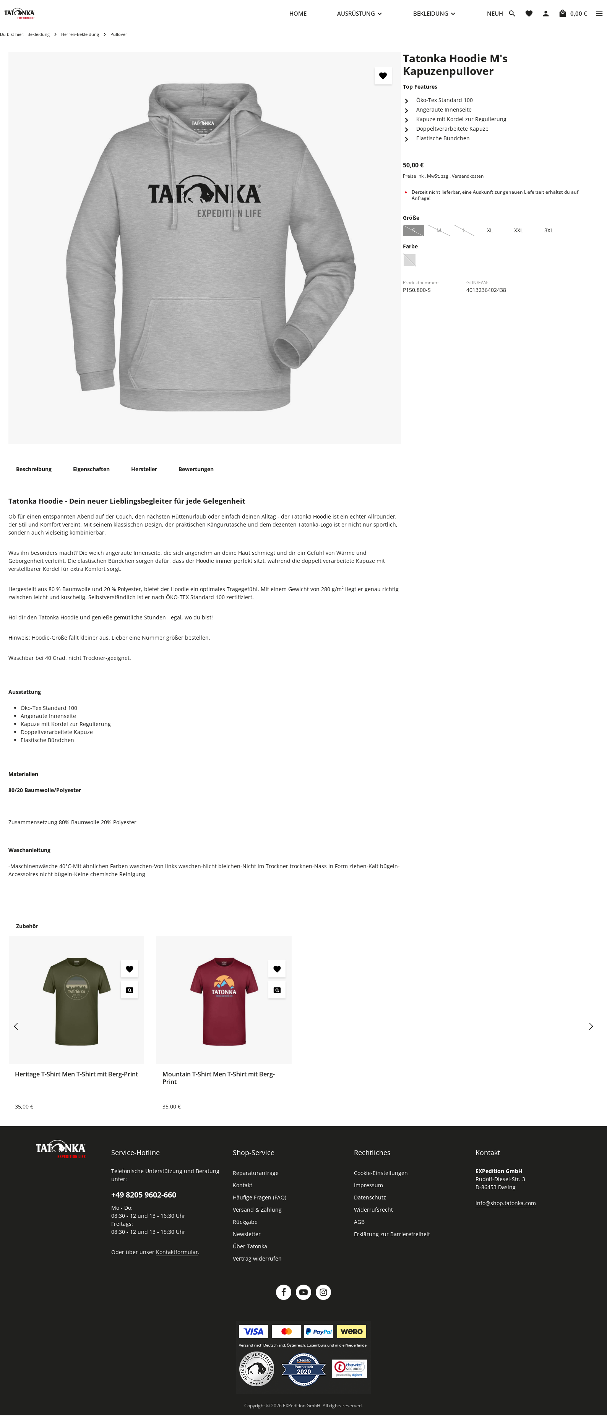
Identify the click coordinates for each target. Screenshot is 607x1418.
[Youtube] (303, 1300)
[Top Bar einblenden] (599, 17)
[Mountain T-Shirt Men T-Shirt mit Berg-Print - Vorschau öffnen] (277, 997)
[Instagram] (323, 1300)
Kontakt (242, 1192)
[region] (205, 256)
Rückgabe (245, 1229)
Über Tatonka (250, 1254)
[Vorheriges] (16, 1034)
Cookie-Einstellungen (381, 1180)
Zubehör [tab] (27, 933)
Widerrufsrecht (373, 1217)
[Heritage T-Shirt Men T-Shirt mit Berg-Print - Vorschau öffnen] (129, 997)
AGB (359, 1229)
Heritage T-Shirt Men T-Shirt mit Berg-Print (76, 1082)
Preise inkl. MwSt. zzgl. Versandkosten (443, 183)
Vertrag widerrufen (257, 1266)
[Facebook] (283, 1300)
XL (490, 237)
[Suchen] (512, 17)
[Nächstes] (591, 1034)
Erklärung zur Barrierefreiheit (392, 1241)
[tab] (33, 477)
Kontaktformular (177, 1259)
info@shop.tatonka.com (506, 1210)
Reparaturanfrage (256, 1180)
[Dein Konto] (545, 17)
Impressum (368, 1192)
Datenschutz (370, 1205)
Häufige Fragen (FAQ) (259, 1205)
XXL (518, 237)
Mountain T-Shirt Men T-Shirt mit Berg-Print (218, 1085)
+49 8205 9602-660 (143, 1202)
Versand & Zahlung (257, 1217)
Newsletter (247, 1241)
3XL (548, 237)
